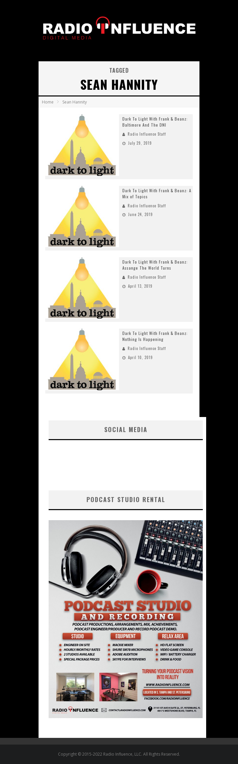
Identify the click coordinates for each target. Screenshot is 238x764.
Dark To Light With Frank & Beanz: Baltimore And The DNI (155, 122)
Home (48, 102)
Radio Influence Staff (147, 134)
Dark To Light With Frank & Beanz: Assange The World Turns (155, 265)
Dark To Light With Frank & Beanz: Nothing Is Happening (155, 336)
